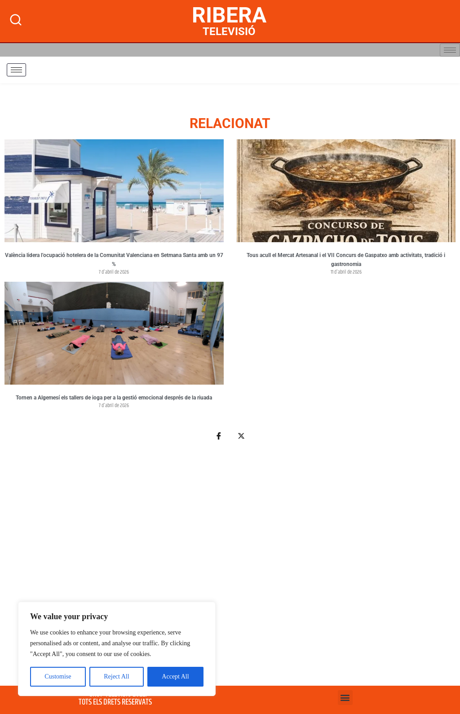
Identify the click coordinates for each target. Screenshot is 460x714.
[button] (345, 697)
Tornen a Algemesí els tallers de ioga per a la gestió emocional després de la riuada (114, 398)
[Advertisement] (230, 568)
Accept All (175, 676)
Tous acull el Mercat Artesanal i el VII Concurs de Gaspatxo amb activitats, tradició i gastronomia (346, 259)
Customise (57, 676)
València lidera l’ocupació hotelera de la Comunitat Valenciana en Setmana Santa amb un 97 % (114, 259)
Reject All (116, 676)
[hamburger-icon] (450, 50)
